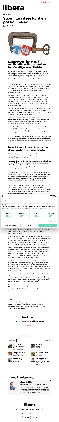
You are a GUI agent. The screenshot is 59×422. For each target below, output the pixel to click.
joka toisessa (32, 131)
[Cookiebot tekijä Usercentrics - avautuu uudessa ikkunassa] (51, 196)
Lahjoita (43, 2)
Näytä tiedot (52, 221)
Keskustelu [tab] (23, 336)
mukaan (21, 84)
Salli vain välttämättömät (11, 225)
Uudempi (46, 340)
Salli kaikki (48, 225)
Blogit (10, 14)
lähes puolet (38, 268)
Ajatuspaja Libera (14, 8)
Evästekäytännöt (24, 413)
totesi (35, 119)
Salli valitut (29, 225)
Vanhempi (12, 340)
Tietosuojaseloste (34, 413)
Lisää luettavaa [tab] (13, 336)
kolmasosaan (12, 233)
